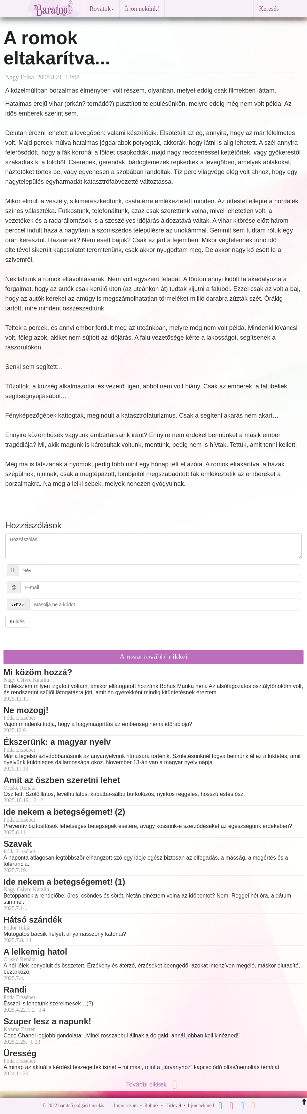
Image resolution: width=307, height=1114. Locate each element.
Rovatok (101, 8)
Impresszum (125, 1105)
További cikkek (153, 1084)
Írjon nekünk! (142, 8)
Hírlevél (173, 1105)
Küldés (17, 621)
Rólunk (151, 1105)
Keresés (269, 8)
